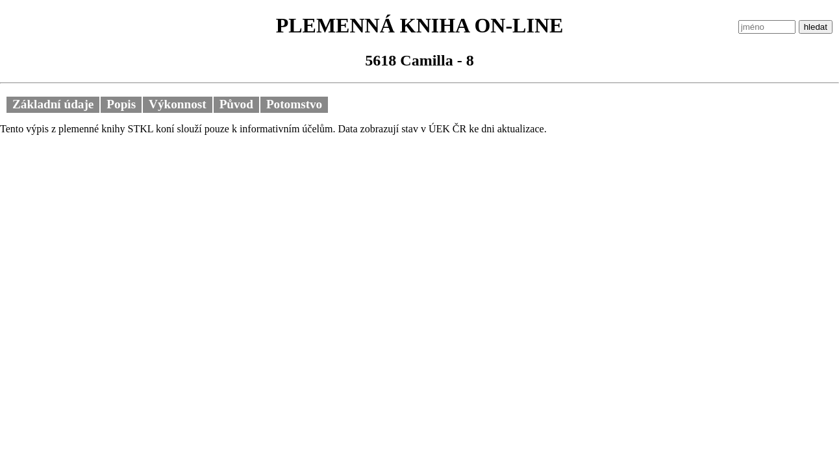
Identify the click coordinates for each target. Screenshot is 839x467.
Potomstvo (294, 104)
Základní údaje (53, 104)
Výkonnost (178, 104)
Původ (236, 104)
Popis (121, 104)
